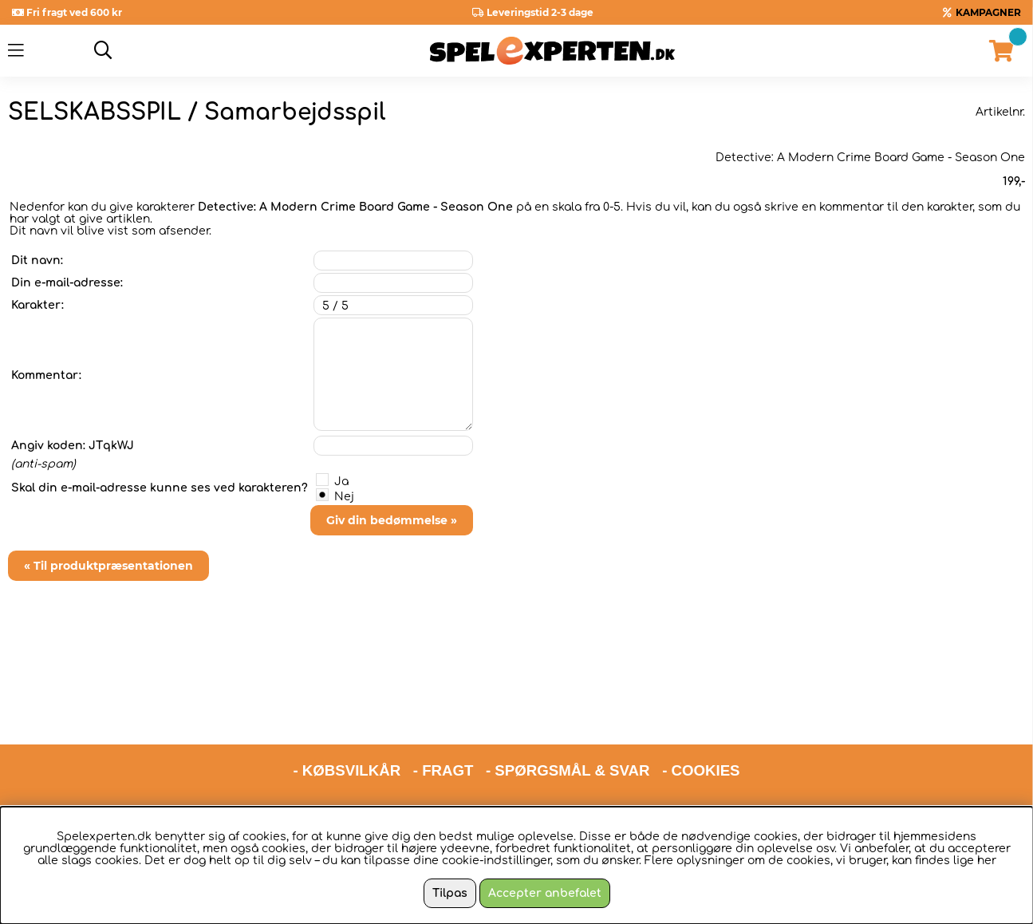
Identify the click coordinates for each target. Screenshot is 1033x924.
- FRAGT (443, 709)
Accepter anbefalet (544, 893)
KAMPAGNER (988, 12)
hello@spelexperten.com (667, 750)
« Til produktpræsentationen (108, 566)
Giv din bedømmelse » (391, 520)
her (986, 861)
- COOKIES (700, 709)
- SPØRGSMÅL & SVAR (568, 709)
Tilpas (449, 893)
